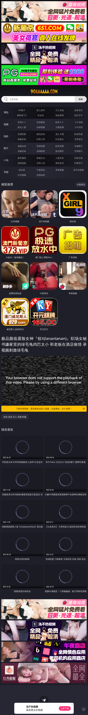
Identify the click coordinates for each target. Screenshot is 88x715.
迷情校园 (22, 163)
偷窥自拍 (22, 146)
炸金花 (41, 115)
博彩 (6, 112)
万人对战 (59, 110)
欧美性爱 (78, 134)
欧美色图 (59, 146)
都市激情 (22, 158)
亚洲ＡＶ (22, 122)
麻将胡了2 (22, 115)
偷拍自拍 (41, 134)
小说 (6, 160)
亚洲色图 (41, 146)
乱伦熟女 (59, 139)
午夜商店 (41, 169)
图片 (6, 148)
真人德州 (41, 110)
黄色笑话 (59, 163)
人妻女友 (59, 158)
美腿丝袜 (22, 151)
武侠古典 (78, 158)
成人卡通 (59, 134)
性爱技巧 (78, 163)
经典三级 (41, 139)
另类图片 (78, 151)
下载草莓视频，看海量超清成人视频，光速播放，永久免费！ (50, 408)
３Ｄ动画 (78, 122)
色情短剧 (41, 175)
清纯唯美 (41, 151)
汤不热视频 (78, 169)
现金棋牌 (59, 115)
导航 (6, 172)
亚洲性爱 (22, 134)
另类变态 (78, 139)
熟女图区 (59, 151)
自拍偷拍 (41, 122)
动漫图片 (78, 146)
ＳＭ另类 (78, 127)
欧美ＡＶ (59, 122)
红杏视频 (22, 175)
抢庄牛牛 (78, 115)
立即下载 (65, 708)
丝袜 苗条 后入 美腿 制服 (14, 416)
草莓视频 (59, 169)
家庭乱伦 (41, 158)
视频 (6, 124)
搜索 (81, 99)
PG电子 (21, 110)
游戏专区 (78, 110)
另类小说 (41, 163)
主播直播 (59, 127)
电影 (6, 136)
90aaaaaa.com (44, 92)
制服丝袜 (22, 139)
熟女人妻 (22, 127)
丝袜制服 (41, 127)
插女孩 (22, 169)
